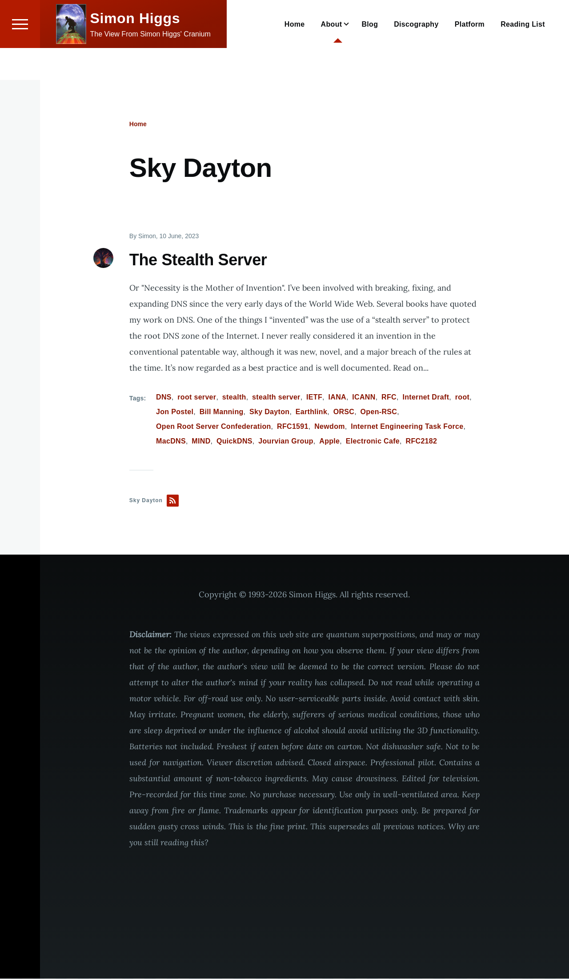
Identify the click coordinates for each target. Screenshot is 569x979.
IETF (314, 397)
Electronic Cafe (373, 441)
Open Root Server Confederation (213, 427)
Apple (329, 441)
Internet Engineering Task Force (407, 427)
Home (138, 124)
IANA (337, 397)
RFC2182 (421, 441)
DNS (164, 397)
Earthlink (311, 412)
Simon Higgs (135, 50)
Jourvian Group (285, 441)
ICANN (363, 397)
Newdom (329, 427)
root (462, 397)
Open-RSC (379, 412)
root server (196, 397)
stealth (234, 397)
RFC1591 (293, 427)
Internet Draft (425, 397)
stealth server (276, 397)
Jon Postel (174, 412)
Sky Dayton (269, 412)
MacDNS (171, 441)
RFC (389, 397)
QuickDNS (234, 441)
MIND (201, 441)
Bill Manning (222, 412)
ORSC (344, 412)
